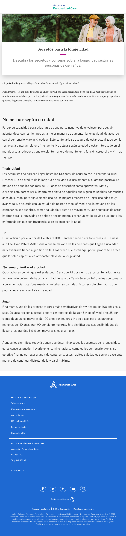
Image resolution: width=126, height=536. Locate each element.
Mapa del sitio (18, 433)
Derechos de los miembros (83, 509)
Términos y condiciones (41, 509)
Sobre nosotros (18, 403)
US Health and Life (20, 421)
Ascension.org (18, 415)
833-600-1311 (17, 470)
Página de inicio (18, 427)
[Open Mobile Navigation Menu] (9, 7)
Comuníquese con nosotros (23, 409)
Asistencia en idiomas (60, 499)
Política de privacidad (61, 509)
